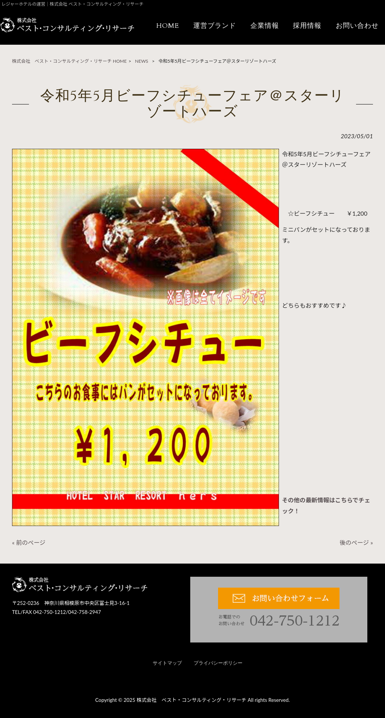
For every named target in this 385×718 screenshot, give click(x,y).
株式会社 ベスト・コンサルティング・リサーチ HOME (69, 61)
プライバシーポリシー (218, 663)
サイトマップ (167, 663)
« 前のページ (28, 542)
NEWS (141, 61)
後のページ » (356, 542)
